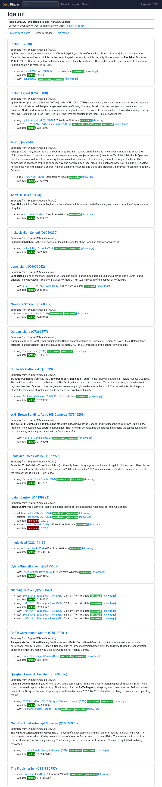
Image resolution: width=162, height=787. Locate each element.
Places (11, 4)
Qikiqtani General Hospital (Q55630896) (39, 674)
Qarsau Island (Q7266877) (29, 332)
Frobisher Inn (31, 774)
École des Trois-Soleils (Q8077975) (35, 456)
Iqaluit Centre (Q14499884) (30, 497)
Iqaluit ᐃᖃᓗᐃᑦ (32, 71)
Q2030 (44, 520)
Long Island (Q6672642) (28, 266)
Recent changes (70, 4)
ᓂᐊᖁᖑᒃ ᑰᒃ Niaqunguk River (39, 595)
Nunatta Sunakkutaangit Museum (41, 750)
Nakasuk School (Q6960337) (31, 304)
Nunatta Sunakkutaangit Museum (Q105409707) (45, 723)
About (85, 4)
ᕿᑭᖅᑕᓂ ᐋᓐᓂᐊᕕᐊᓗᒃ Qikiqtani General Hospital (50, 701)
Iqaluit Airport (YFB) (34, 120)
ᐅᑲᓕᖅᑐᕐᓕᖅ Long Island (37, 286)
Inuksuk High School (34, 248)
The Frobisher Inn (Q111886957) (34, 768)
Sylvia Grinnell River (34, 571)
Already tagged (44, 32)
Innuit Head (30, 548)
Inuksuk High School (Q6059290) (34, 233)
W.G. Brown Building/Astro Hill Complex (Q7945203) (48, 414)
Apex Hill (29, 214)
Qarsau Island (30, 351)
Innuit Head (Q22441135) (29, 543)
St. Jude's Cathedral (34, 396)
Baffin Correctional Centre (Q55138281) (39, 633)
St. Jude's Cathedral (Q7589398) (34, 369)
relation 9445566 (75, 25)
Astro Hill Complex (33, 437)
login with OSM (149, 4)
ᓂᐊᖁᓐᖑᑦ (30, 176)
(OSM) (45, 71)
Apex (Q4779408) (23, 142)
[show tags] (91, 71)
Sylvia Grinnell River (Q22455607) (34, 566)
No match (63, 32)
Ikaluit (26, 78)
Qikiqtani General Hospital (37, 708)
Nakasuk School (32, 313)
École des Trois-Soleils (35, 479)
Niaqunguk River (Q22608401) (32, 590)
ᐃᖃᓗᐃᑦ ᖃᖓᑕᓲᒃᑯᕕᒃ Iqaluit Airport (43, 124)
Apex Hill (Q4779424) (26, 195)
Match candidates (20, 32)
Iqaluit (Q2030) (21, 44)
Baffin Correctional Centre (37, 656)
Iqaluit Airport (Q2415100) (29, 93)
